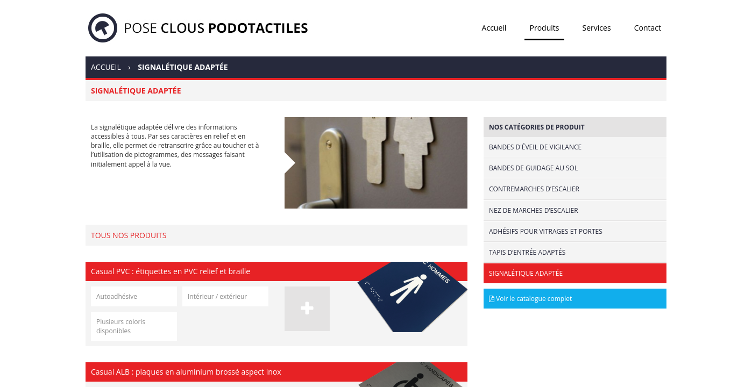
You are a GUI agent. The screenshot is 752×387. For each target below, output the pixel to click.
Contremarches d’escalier (534, 189)
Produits (544, 28)
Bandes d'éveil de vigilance (535, 147)
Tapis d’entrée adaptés (527, 252)
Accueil (494, 28)
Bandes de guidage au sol (533, 168)
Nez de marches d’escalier (533, 210)
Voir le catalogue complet (530, 298)
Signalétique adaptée (526, 273)
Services (597, 28)
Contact (647, 28)
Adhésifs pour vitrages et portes (545, 231)
